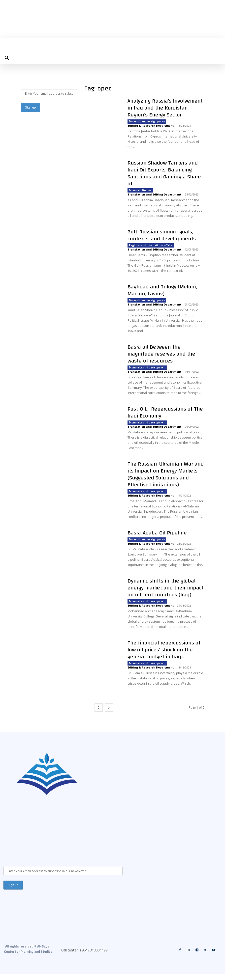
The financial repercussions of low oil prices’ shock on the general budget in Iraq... (164, 650)
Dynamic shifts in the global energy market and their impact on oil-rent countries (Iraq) (166, 588)
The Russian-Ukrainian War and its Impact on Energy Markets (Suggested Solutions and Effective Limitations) (166, 474)
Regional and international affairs (150, 245)
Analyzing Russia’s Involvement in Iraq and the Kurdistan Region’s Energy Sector (165, 108)
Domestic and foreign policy (147, 121)
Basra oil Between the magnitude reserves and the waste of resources (161, 354)
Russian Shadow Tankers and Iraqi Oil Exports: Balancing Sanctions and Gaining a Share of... (164, 173)
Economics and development (147, 367)
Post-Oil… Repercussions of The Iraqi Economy (165, 412)
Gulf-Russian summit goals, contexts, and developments (162, 235)
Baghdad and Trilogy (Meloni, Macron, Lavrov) (162, 290)
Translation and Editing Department (154, 194)
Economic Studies (140, 190)
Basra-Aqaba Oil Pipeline (157, 533)
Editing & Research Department (151, 125)
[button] (6, 58)
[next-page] (109, 707)
